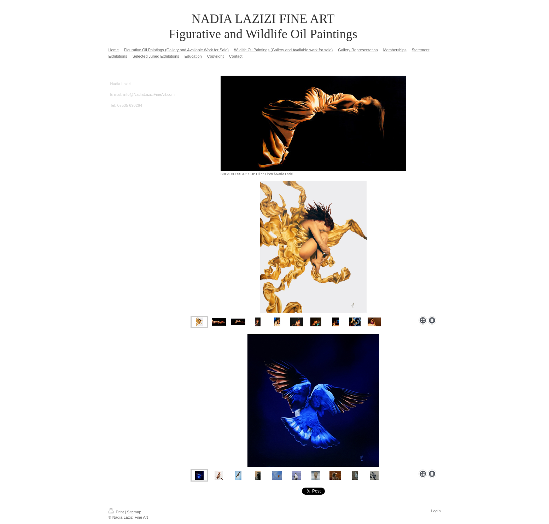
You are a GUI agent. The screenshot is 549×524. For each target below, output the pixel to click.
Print (117, 512)
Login (436, 511)
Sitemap (134, 512)
